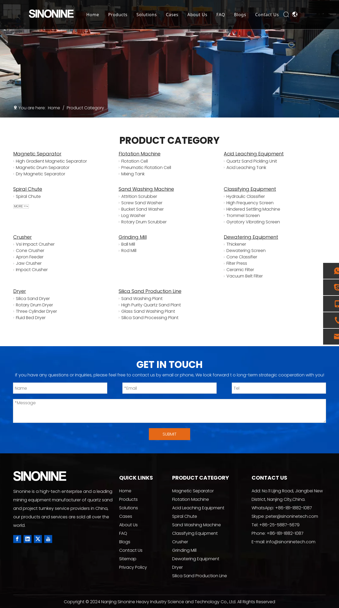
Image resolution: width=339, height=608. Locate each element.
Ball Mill (128, 244)
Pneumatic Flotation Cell (146, 167)
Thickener (236, 244)
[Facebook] (17, 539)
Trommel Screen (243, 215)
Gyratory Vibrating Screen (253, 222)
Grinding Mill (133, 237)
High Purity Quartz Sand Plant (151, 305)
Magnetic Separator (37, 153)
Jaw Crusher (29, 263)
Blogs (240, 15)
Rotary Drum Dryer (34, 305)
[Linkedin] (28, 539)
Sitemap (127, 559)
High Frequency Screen (250, 203)
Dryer (19, 291)
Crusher (22, 237)
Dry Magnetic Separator (40, 174)
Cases (172, 15)
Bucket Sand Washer (142, 209)
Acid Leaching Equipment (254, 153)
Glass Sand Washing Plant (148, 311)
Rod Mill (128, 250)
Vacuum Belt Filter (244, 276)
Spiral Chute (27, 189)
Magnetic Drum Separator (42, 167)
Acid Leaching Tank (246, 167)
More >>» (21, 206)
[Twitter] (38, 539)
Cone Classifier (241, 257)
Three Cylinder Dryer (36, 311)
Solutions (147, 15)
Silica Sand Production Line (150, 291)
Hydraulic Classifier (245, 196)
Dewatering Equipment (251, 237)
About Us (197, 15)
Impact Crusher (32, 270)
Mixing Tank (133, 174)
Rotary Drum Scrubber (144, 222)
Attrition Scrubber (139, 196)
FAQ (221, 15)
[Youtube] (48, 539)
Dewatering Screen (246, 250)
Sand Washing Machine (146, 189)
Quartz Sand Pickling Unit (251, 161)
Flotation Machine (139, 153)
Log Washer (133, 215)
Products (118, 15)
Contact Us (267, 15)
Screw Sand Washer (141, 203)
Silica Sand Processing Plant (150, 318)
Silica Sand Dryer (33, 299)
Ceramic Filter (240, 270)
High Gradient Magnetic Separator (51, 161)
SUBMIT (170, 434)
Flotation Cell (134, 161)
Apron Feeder (29, 257)
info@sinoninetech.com (290, 542)
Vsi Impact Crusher (35, 244)
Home (92, 15)
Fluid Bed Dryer (31, 318)
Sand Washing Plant (142, 299)
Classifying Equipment (250, 189)
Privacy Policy (133, 567)
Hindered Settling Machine (253, 209)
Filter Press (236, 263)
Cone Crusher (30, 250)
